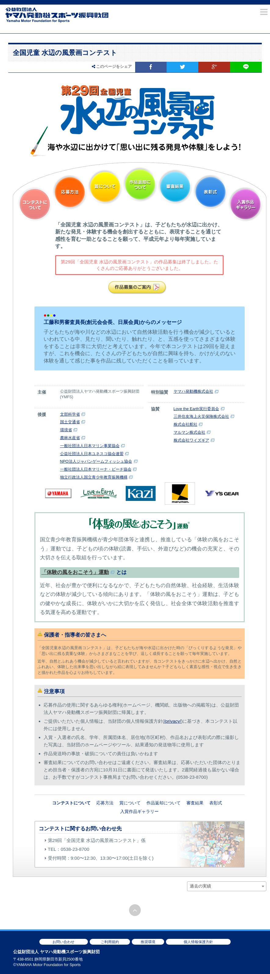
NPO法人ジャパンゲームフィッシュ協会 (96, 461)
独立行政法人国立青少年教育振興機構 (94, 477)
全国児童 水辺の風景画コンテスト (65, 53)
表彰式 (210, 192)
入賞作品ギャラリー (245, 204)
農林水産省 (70, 438)
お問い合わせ (63, 942)
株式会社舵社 (185, 424)
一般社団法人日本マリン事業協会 (90, 445)
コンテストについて (34, 204)
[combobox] (226, 886)
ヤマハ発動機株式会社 (193, 391)
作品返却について (140, 184)
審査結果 (175, 186)
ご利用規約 (110, 942)
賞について (105, 186)
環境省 (66, 430)
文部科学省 (70, 414)
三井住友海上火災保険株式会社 (201, 416)
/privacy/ (172, 721)
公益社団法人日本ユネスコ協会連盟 (92, 453)
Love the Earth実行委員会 (196, 408)
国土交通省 (70, 422)
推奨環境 (148, 942)
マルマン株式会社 (189, 432)
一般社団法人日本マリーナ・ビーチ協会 (95, 469)
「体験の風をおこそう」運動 (75, 572)
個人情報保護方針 (198, 942)
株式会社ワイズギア (191, 440)
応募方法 (70, 192)
